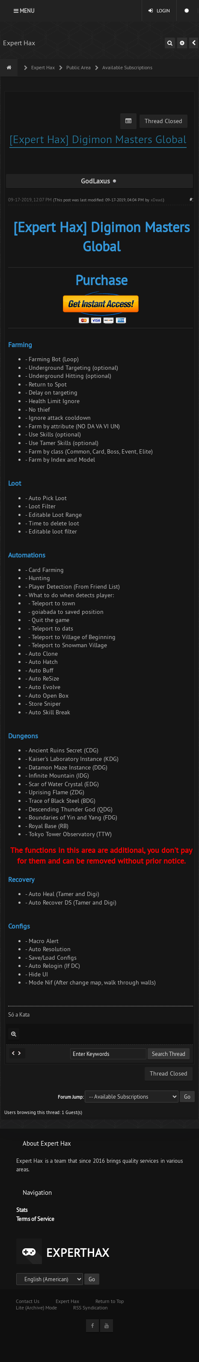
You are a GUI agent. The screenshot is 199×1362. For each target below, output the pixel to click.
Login (159, 10)
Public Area (78, 67)
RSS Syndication (90, 1307)
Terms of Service (35, 1218)
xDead (156, 200)
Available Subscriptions (126, 67)
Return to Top (109, 1301)
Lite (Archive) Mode (36, 1307)
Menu (24, 10)
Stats (21, 1209)
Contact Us (27, 1301)
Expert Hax (19, 42)
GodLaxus (95, 181)
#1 (192, 200)
